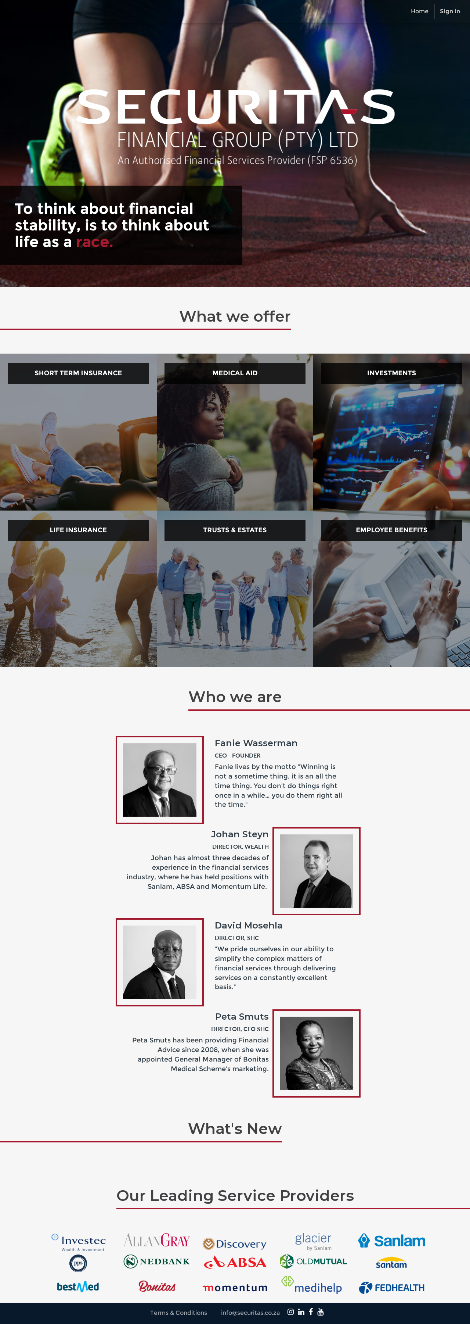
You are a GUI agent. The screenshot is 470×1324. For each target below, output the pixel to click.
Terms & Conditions (178, 1312)
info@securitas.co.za (250, 1312)
